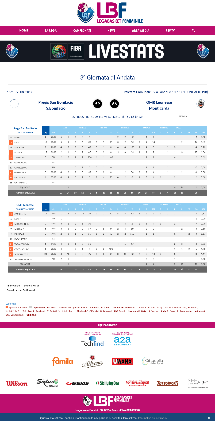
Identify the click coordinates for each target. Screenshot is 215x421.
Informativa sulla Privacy (152, 417)
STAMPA (183, 116)
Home (23, 30)
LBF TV (170, 30)
